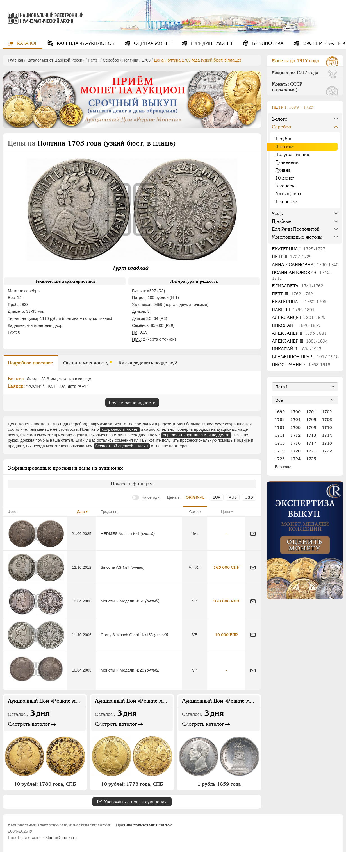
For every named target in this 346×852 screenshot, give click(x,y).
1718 (327, 443)
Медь (277, 213)
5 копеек (285, 186)
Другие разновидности (132, 402)
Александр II (299, 333)
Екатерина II (299, 301)
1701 (311, 411)
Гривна (283, 170)
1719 (280, 451)
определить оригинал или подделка (196, 435)
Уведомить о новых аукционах (135, 801)
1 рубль (283, 138)
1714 (327, 435)
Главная (15, 60)
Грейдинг (211, 43)
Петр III (292, 293)
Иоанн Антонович (301, 275)
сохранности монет (120, 429)
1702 (327, 411)
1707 (280, 427)
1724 (295, 459)
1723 (280, 459)
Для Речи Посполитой (296, 229)
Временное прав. (305, 356)
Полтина (130, 60)
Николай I (296, 325)
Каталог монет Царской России (55, 60)
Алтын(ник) (288, 193)
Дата (81, 511)
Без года (283, 466)
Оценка (152, 43)
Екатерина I (298, 248)
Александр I (298, 317)
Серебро (111, 60)
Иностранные (301, 364)
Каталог (26, 43)
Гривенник (287, 162)
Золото (279, 119)
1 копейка (286, 201)
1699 (280, 411)
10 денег (284, 178)
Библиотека (267, 43)
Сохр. (194, 511)
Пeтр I (93, 60)
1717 (311, 443)
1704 (295, 419)
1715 (280, 443)
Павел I (293, 309)
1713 (311, 435)
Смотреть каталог (29, 724)
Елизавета (297, 286)
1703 (146, 60)
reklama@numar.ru (59, 837)
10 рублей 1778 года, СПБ (132, 784)
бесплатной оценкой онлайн (121, 446)
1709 (311, 427)
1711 (280, 435)
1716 (295, 443)
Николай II (297, 348)
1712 (295, 435)
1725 (311, 459)
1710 (327, 427)
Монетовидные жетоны (297, 237)
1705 (311, 419)
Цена (225, 511)
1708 (295, 427)
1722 (327, 451)
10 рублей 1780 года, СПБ (45, 784)
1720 (295, 451)
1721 (311, 451)
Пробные (282, 221)
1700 (295, 411)
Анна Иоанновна (305, 264)
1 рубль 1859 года (219, 784)
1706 (327, 419)
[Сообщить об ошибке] (252, 533)
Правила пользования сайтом (144, 825)
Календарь (85, 43)
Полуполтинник (292, 154)
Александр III (300, 341)
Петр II (292, 256)
